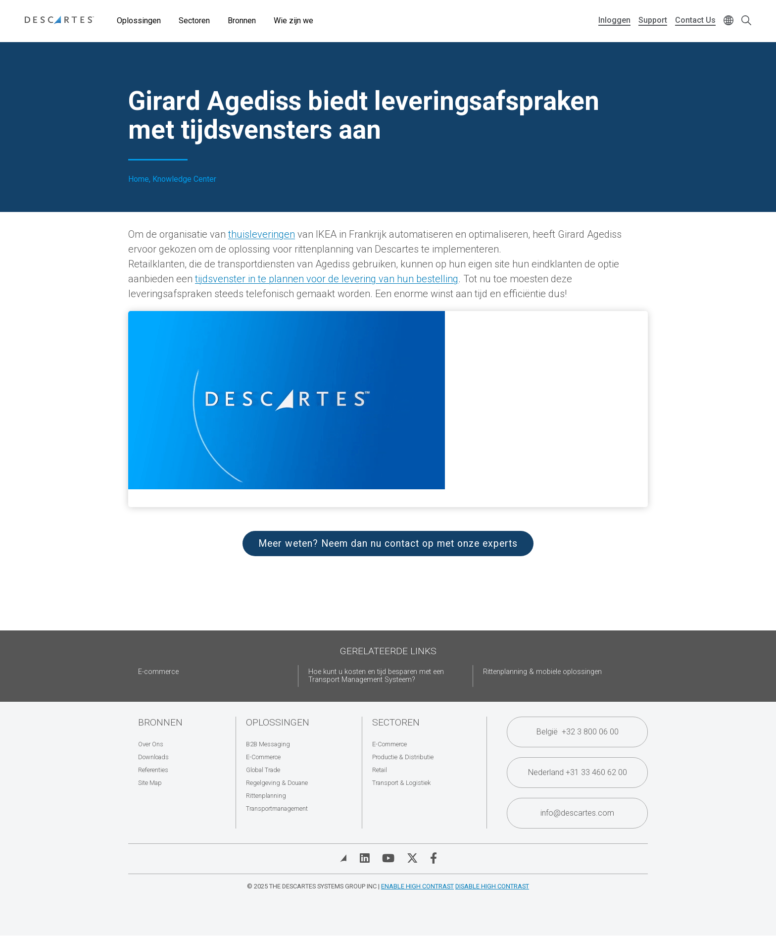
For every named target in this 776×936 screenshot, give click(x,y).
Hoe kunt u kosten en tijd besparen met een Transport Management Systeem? (376, 676)
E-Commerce (263, 757)
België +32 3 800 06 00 (577, 731)
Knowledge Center (184, 179)
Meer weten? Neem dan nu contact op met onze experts (388, 543)
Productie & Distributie (403, 757)
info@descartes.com (577, 813)
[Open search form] (746, 21)
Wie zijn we (293, 20)
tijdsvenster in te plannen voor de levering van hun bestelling (326, 279)
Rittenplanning (266, 795)
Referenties (153, 770)
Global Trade (263, 770)
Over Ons (150, 744)
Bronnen (242, 20)
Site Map (150, 782)
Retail (379, 770)
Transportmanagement (277, 808)
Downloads (153, 757)
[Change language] (728, 21)
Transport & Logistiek (401, 782)
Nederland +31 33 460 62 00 (577, 772)
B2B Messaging (268, 744)
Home (138, 179)
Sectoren (194, 20)
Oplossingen (139, 20)
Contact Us (695, 20)
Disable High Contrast (492, 886)
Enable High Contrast (417, 886)
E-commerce (158, 672)
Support (652, 20)
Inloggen (614, 20)
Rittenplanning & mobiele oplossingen (542, 672)
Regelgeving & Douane (277, 782)
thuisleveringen (261, 234)
